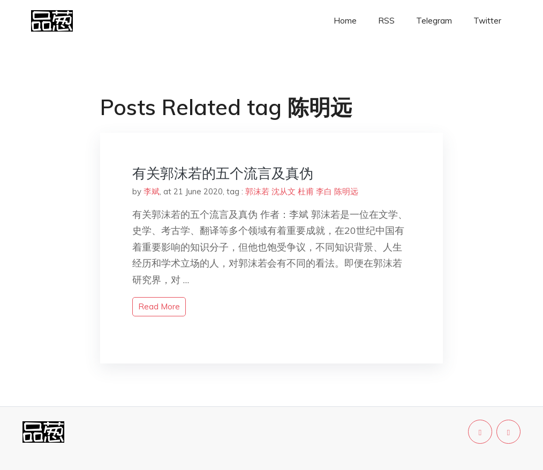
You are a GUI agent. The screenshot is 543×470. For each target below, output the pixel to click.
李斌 (152, 191)
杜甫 (306, 191)
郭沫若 (257, 191)
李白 (324, 191)
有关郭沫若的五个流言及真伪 (222, 173)
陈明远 (346, 191)
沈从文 (284, 191)
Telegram (434, 21)
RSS (386, 21)
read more (159, 306)
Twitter (487, 21)
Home (345, 21)
